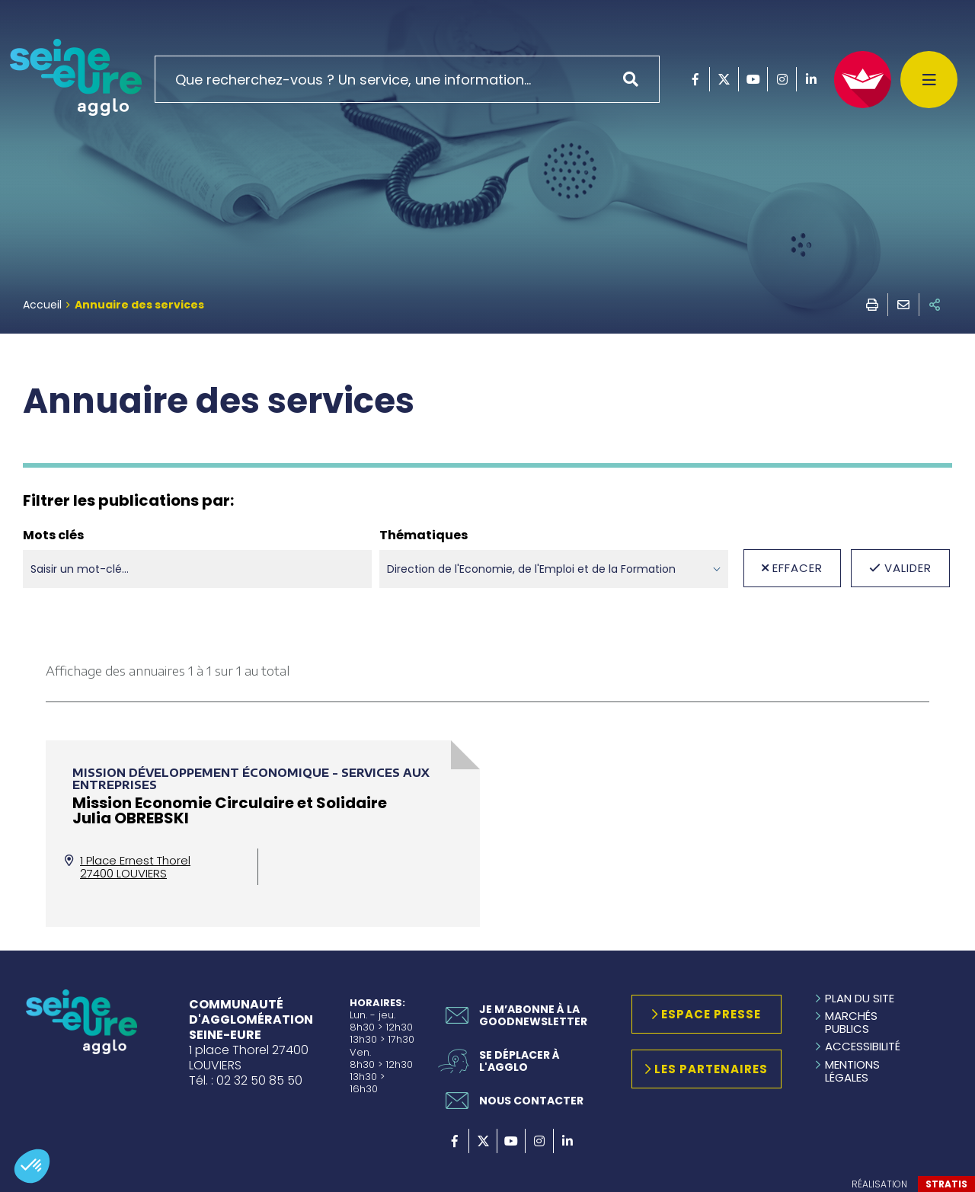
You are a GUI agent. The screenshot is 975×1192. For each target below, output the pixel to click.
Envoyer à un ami (903, 304)
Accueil (42, 305)
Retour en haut (929, 1004)
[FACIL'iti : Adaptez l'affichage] (862, 79)
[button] (32, 1166)
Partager (934, 304)
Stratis (946, 1184)
